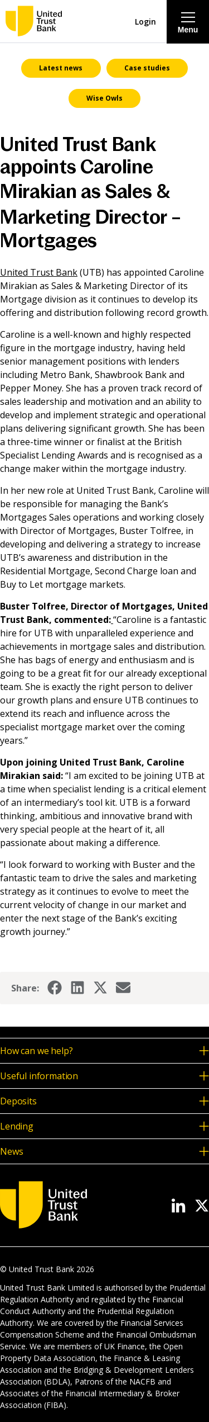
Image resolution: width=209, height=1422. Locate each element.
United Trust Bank (38, 272)
